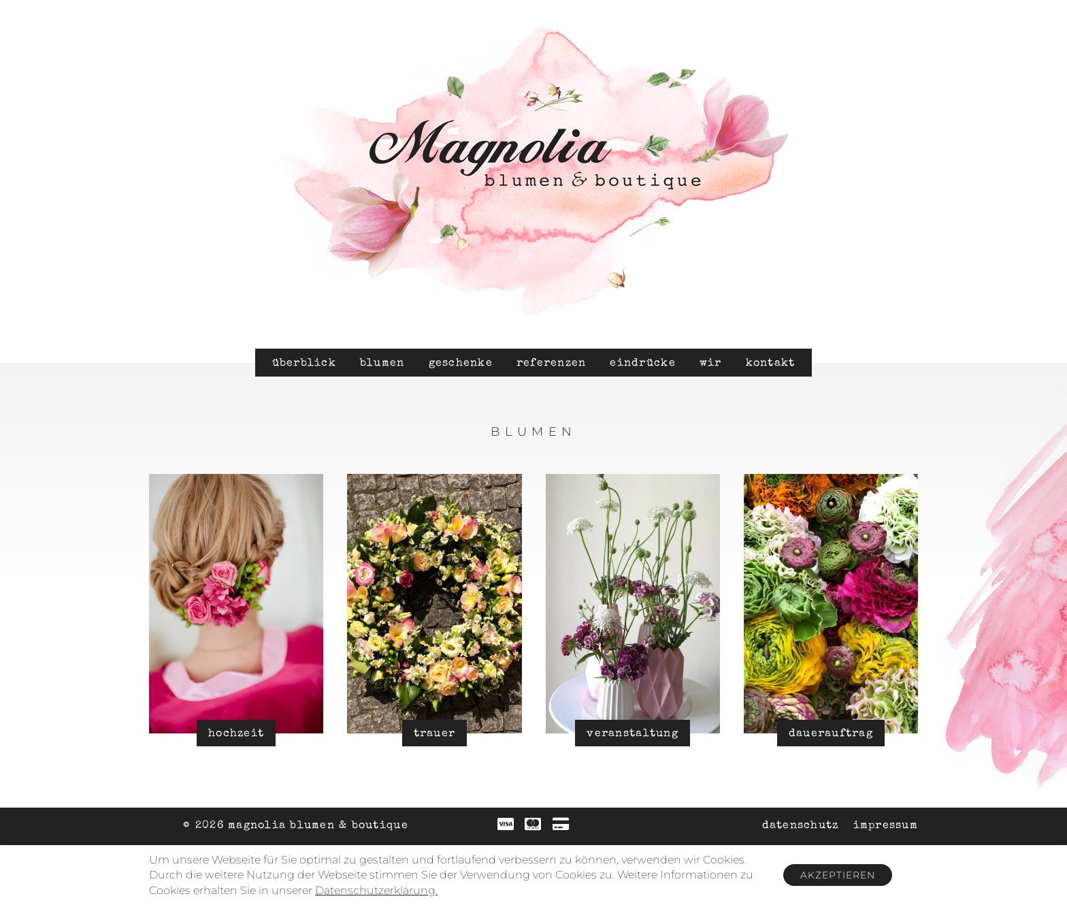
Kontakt (770, 363)
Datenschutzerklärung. (376, 890)
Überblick (304, 363)
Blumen (382, 363)
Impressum (885, 826)
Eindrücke (642, 363)
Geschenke (461, 363)
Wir (711, 363)
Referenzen (551, 363)
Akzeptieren (837, 875)
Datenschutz (800, 826)
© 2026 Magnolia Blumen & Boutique (295, 826)
